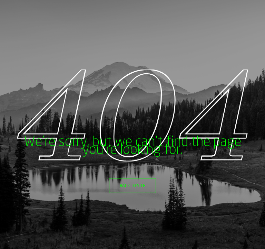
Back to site (132, 185)
